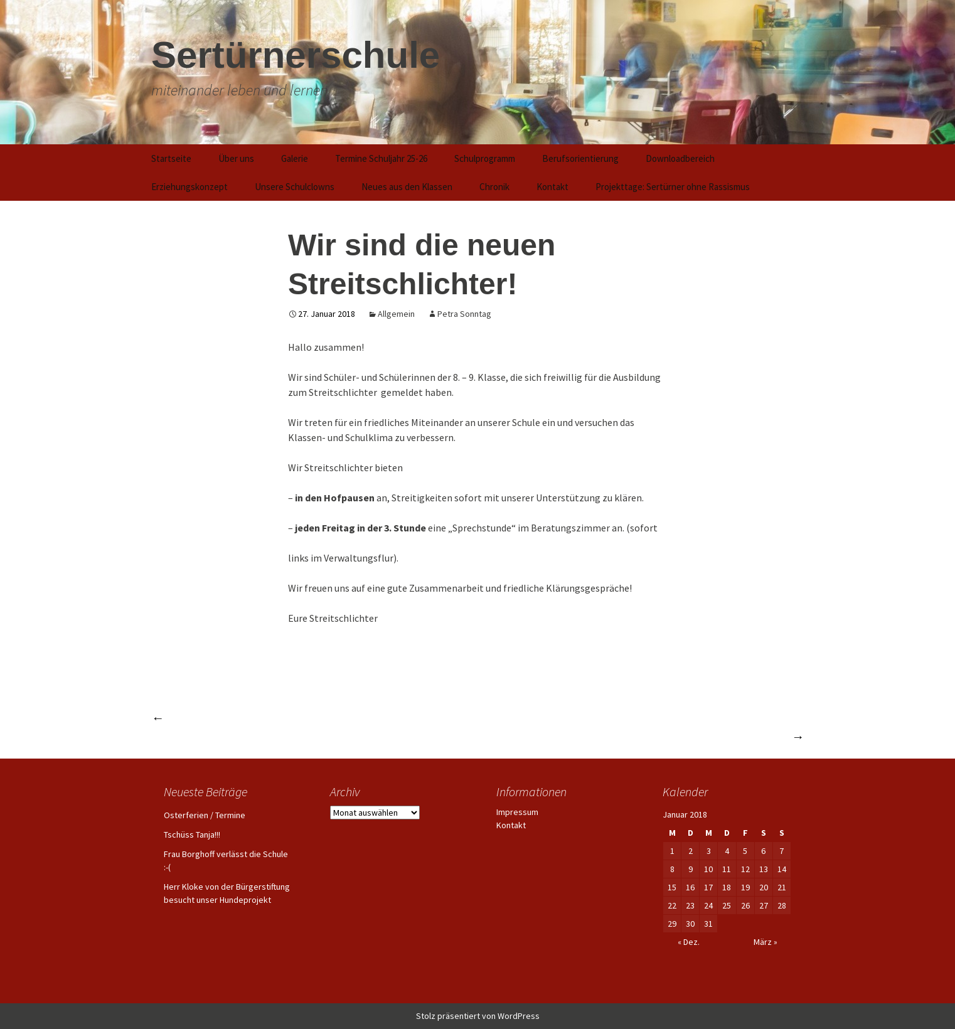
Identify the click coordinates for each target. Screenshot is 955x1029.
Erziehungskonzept (189, 187)
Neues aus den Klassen (406, 187)
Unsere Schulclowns (294, 187)
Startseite (171, 158)
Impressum (517, 812)
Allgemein (396, 313)
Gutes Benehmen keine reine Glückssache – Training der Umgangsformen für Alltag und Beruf (568, 736)
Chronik (494, 187)
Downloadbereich (680, 158)
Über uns (236, 158)
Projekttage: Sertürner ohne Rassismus (672, 187)
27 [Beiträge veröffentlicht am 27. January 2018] (763, 905)
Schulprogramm (484, 158)
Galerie (294, 158)
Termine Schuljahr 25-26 (381, 158)
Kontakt (552, 187)
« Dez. (689, 941)
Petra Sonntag (464, 313)
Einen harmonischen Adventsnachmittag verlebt (277, 717)
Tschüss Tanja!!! (192, 834)
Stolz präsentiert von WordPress (478, 1015)
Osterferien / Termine (204, 815)
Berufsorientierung (580, 158)
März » (765, 941)
